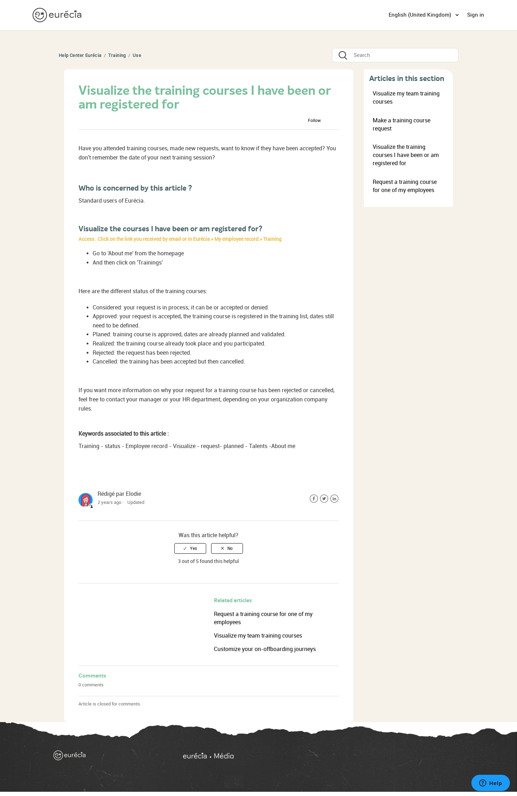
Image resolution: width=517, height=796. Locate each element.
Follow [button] (314, 120)
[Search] (395, 55)
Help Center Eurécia (80, 55)
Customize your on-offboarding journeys (265, 649)
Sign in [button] (475, 15)
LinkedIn (334, 498)
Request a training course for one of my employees (405, 186)
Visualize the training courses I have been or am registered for (406, 155)
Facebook (313, 498)
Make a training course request (401, 124)
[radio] (190, 548)
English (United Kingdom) (421, 15)
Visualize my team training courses (258, 635)
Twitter (324, 498)
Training (117, 55)
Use (137, 55)
